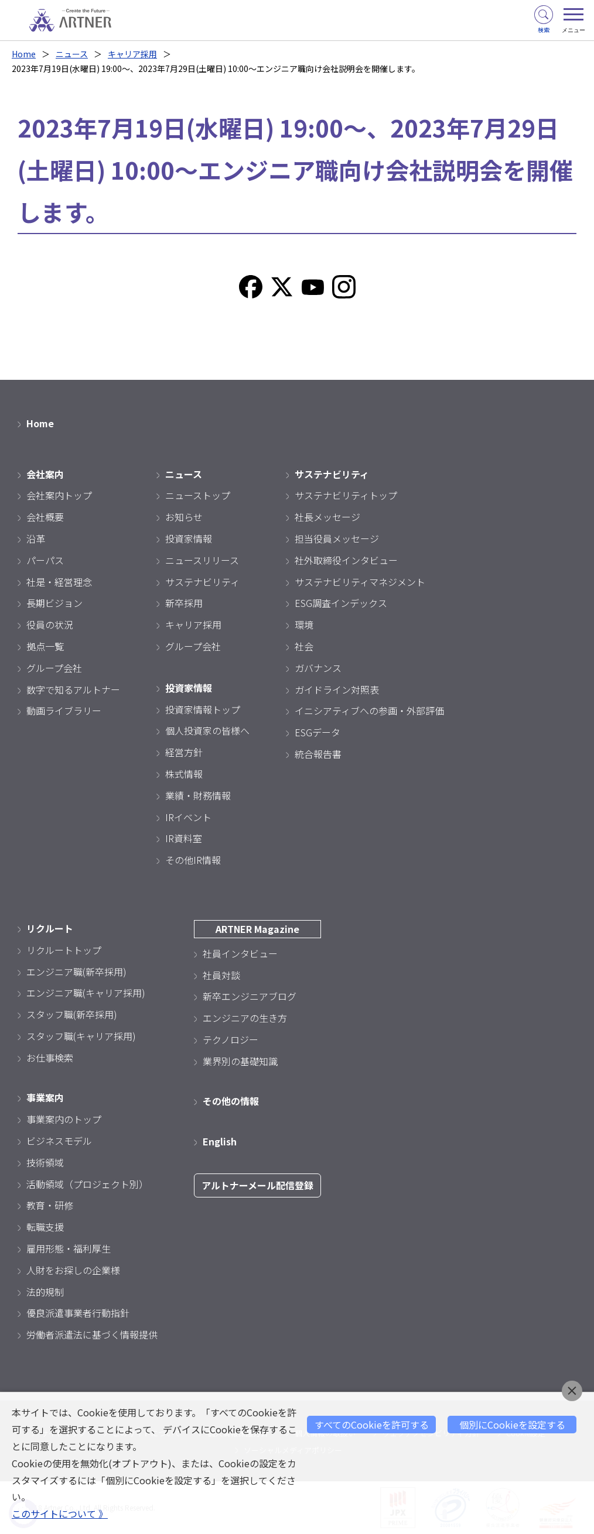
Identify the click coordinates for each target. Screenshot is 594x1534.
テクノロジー (230, 1039)
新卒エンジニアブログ (249, 996)
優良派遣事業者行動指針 (77, 1313)
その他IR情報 (193, 860)
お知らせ (184, 517)
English (220, 1141)
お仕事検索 (49, 1058)
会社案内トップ (59, 495)
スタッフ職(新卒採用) (71, 1014)
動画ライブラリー (63, 710)
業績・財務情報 (198, 795)
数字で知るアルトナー (73, 689)
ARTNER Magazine (257, 929)
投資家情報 (188, 538)
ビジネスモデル (59, 1141)
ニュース (72, 54)
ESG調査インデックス (341, 603)
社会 (304, 646)
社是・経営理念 (59, 582)
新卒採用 (184, 603)
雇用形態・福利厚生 (68, 1248)
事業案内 (45, 1097)
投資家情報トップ (202, 709)
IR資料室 (183, 838)
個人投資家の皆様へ (207, 730)
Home (24, 54)
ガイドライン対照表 (337, 689)
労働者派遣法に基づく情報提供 (92, 1334)
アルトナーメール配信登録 (257, 1185)
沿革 (35, 538)
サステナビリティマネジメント (360, 582)
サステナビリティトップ (346, 495)
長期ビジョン (54, 603)
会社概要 (45, 517)
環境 (304, 624)
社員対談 (221, 975)
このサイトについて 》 (60, 1513)
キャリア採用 (132, 54)
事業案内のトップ (63, 1119)
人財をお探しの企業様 (73, 1270)
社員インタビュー (240, 953)
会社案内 (45, 474)
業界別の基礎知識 (240, 1061)
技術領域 (45, 1162)
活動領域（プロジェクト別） (87, 1184)
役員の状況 (49, 624)
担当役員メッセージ (337, 538)
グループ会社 (54, 668)
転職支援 (45, 1227)
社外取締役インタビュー (346, 560)
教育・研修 (49, 1205)
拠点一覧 (45, 646)
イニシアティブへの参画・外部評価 (369, 710)
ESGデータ (317, 732)
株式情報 (184, 774)
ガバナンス (318, 668)
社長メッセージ (327, 517)
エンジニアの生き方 (245, 1018)
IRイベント (188, 817)
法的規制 (45, 1292)
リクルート (49, 928)
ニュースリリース (202, 560)
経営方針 (184, 752)
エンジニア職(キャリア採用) (85, 993)
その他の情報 (231, 1101)
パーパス (45, 560)
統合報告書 (318, 754)
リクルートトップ (63, 950)
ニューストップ (197, 495)
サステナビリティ (202, 582)
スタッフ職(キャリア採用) (81, 1036)
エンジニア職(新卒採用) (76, 972)
